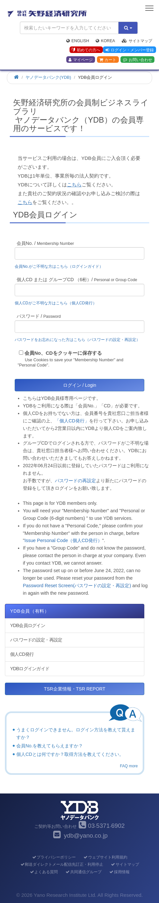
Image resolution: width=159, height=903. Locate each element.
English (77, 41)
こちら (74, 184)
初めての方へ (86, 50)
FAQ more (129, 766)
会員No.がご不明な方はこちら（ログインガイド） (61, 266)
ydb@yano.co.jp (85, 835)
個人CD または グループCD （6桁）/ (77, 279)
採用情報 (119, 872)
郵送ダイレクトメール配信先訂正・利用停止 (61, 864)
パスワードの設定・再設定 (36, 639)
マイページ (81, 60)
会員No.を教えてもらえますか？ (49, 745)
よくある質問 (43, 872)
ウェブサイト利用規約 (105, 857)
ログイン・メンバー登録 (129, 50)
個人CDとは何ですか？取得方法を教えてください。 (70, 754)
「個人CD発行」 (72, 420)
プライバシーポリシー (54, 857)
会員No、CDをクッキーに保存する (63, 352)
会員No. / (45, 243)
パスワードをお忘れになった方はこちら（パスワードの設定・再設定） (77, 339)
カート (107, 60)
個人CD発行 (22, 654)
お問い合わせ (137, 60)
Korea (105, 41)
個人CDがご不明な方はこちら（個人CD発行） (56, 303)
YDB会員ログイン (27, 625)
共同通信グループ (83, 872)
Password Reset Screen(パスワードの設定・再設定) (77, 585)
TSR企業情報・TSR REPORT (74, 688)
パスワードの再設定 (75, 480)
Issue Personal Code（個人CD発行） (63, 540)
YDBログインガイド (29, 668)
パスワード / (39, 316)
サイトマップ (137, 41)
